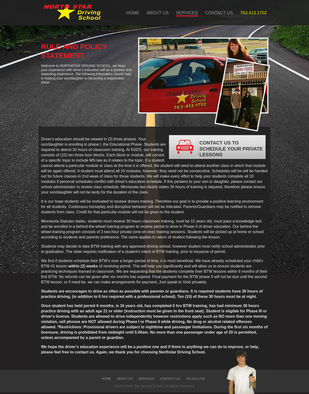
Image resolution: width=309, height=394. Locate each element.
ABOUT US (158, 12)
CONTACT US (219, 12)
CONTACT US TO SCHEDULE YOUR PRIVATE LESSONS (217, 147)
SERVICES (187, 12)
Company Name (71, 12)
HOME (132, 12)
